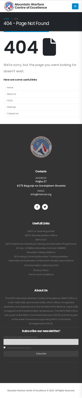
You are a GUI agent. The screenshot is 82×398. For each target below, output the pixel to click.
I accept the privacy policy (17, 347)
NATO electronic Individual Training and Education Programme (41, 243)
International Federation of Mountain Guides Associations (41, 260)
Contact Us (12, 113)
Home (10, 87)
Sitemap (11, 107)
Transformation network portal (41, 265)
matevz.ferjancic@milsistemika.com (20, 337)
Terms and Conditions (41, 274)
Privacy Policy (41, 270)
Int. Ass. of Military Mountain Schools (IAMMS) (41, 248)
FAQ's (10, 100)
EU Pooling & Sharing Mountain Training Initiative (41, 256)
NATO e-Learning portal (41, 231)
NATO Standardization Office (41, 235)
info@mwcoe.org (41, 194)
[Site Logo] (26, 6)
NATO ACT (41, 239)
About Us (11, 94)
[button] (75, 6)
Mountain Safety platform (41, 252)
